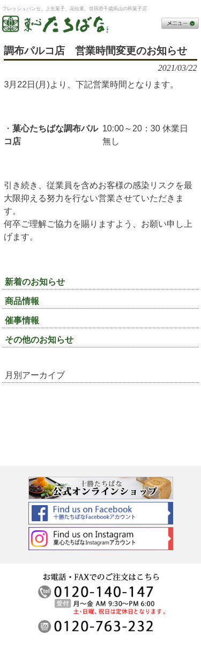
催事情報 (22, 320)
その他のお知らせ (39, 339)
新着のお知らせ (35, 281)
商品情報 (22, 301)
